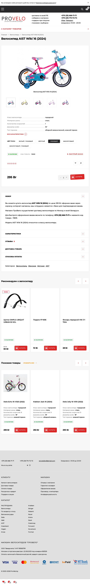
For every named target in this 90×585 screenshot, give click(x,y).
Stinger (30, 508)
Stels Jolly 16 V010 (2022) (73, 402)
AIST (47, 266)
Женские (32, 266)
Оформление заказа (48, 488)
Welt (2, 520)
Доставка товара (7, 486)
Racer (30, 514)
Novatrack (32, 529)
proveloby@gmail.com (47, 461)
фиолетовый (68, 141)
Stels (2, 517)
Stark (30, 520)
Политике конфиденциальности (46, 3)
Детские (41, 266)
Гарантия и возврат (48, 486)
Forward (31, 526)
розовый (54, 141)
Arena (30, 517)
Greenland (4, 526)
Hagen (3, 529)
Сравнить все (30, 363)
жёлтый (41, 141)
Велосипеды (21, 266)
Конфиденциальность (49, 494)
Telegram (69, 20)
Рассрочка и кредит (8, 491)
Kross (3, 532)
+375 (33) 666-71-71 (7, 461)
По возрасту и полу (8, 511)
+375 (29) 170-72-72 (26, 461)
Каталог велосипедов (9, 483)
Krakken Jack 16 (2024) (42, 402)
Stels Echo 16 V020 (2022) (14, 402)
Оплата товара (6, 488)
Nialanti (31, 511)
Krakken (31, 505)
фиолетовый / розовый (19, 146)
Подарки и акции (7, 494)
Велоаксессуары (7, 514)
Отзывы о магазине (48, 483)
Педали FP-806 (39, 320)
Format (31, 532)
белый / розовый (26, 141)
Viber (63, 20)
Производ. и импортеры (49, 491)
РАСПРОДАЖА (6, 505)
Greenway (31, 523)
